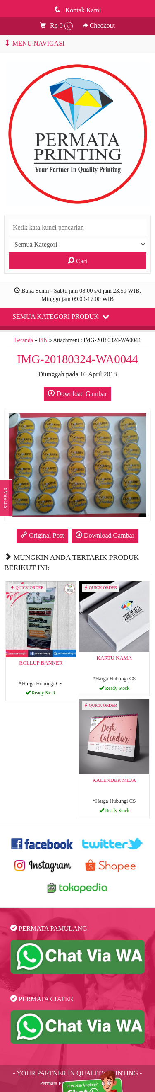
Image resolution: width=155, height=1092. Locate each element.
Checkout (99, 25)
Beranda (23, 340)
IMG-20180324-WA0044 (77, 359)
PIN (43, 340)
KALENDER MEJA (114, 780)
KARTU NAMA (114, 658)
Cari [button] (78, 261)
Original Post (42, 535)
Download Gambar (77, 393)
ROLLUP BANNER (40, 663)
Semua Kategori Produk (60, 316)
